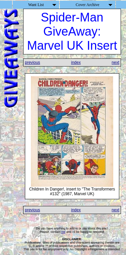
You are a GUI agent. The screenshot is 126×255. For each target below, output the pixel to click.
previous (32, 62)
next (115, 62)
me (63, 231)
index (76, 62)
